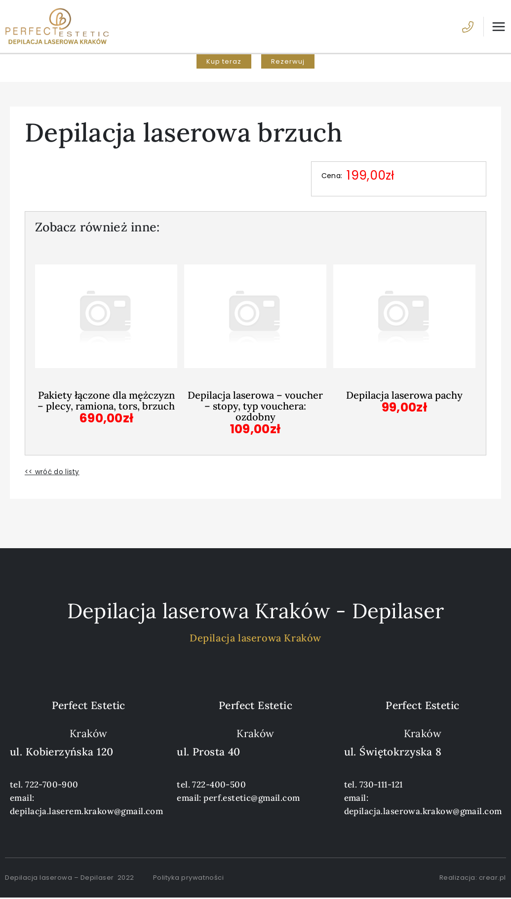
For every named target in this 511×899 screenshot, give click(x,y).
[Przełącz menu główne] (494, 27)
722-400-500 (219, 785)
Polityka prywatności (188, 878)
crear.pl (492, 878)
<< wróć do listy (52, 473)
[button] (224, 64)
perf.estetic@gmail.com (251, 798)
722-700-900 (52, 785)
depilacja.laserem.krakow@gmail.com (86, 812)
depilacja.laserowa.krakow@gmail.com (423, 812)
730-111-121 (381, 785)
